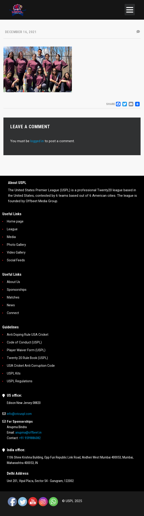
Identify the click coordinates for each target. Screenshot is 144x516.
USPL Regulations (19, 381)
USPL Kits (14, 373)
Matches (13, 297)
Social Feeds (16, 260)
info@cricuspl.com (19, 414)
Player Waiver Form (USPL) (26, 350)
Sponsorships (16, 289)
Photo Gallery (16, 244)
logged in (37, 141)
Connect (13, 313)
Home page (15, 221)
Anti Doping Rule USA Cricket (27, 334)
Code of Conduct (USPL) (24, 342)
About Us (13, 282)
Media (11, 237)
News (11, 305)
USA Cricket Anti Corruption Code (31, 365)
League (12, 229)
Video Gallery (16, 252)
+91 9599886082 (30, 438)
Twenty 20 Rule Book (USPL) (27, 358)
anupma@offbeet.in (28, 432)
